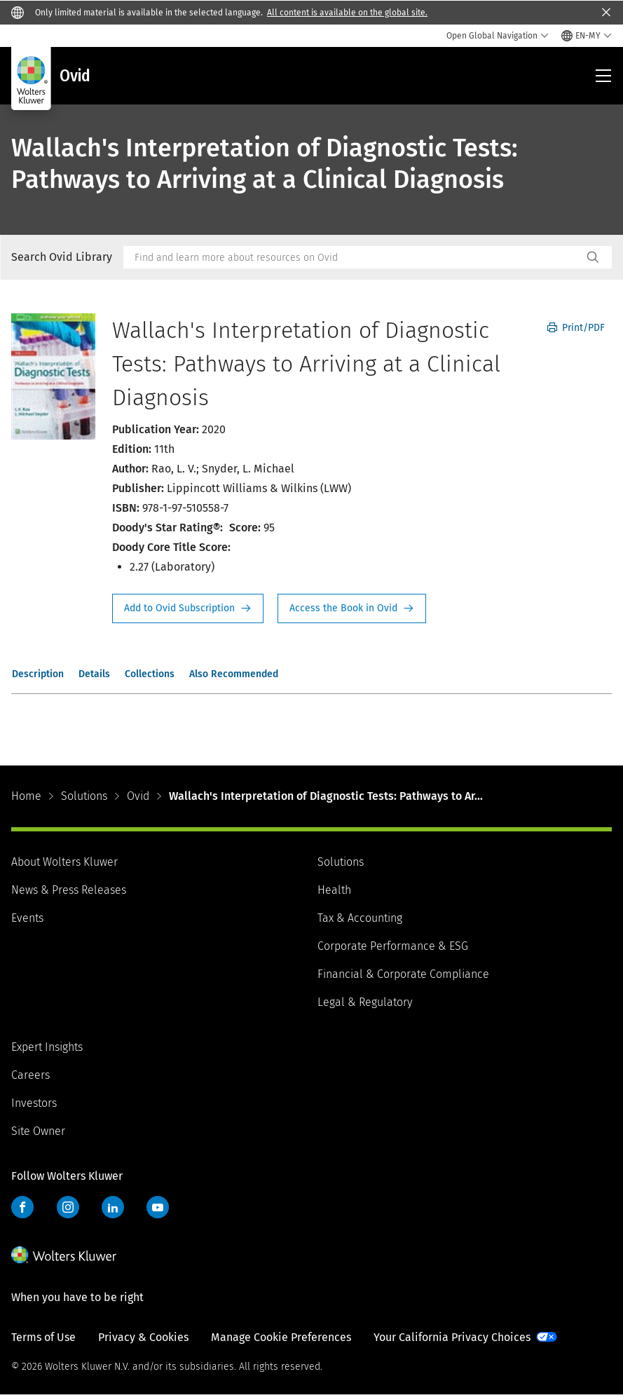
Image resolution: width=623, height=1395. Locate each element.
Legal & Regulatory (364, 1002)
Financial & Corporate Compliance (403, 974)
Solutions (84, 796)
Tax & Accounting (359, 918)
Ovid (138, 796)
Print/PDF (576, 328)
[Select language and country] (586, 36)
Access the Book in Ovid (351, 608)
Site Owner (38, 1131)
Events (27, 918)
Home (26, 796)
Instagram (68, 1207)
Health (334, 890)
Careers (30, 1075)
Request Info (188, 608)
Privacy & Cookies (143, 1337)
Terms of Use (43, 1337)
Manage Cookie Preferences (281, 1337)
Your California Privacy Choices (452, 1337)
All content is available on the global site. (347, 13)
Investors (34, 1103)
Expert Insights (47, 1047)
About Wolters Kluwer (64, 862)
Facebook (22, 1207)
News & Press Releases (68, 890)
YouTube (157, 1207)
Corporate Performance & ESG (392, 946)
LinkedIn (113, 1207)
